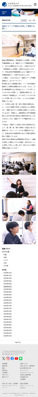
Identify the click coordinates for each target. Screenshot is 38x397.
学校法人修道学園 (25, 375)
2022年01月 (8, 336)
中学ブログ (5, 375)
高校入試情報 (24, 383)
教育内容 (4, 366)
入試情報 (4, 372)
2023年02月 (8, 300)
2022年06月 (8, 322)
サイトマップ (24, 370)
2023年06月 (8, 289)
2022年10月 (8, 311)
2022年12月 (8, 305)
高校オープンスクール (26, 385)
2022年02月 (8, 333)
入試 (5, 263)
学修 (24, 20)
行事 (5, 257)
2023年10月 (8, 278)
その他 (6, 265)
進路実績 (22, 388)
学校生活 (4, 370)
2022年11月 (8, 308)
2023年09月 (8, 281)
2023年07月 (8, 286)
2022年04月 (8, 327)
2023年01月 (8, 303)
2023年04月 (8, 295)
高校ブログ (5, 377)
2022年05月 (8, 325)
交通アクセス (24, 363)
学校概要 (4, 363)
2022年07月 (8, 319)
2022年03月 (8, 330)
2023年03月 (8, 297)
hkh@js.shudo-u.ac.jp (11, 354)
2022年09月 (8, 314)
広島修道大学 (24, 377)
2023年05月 (8, 292)
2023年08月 (8, 284)
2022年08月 (8, 316)
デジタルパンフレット (26, 372)
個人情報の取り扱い (26, 368)
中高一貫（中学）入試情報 (10, 383)
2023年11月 (8, 275)
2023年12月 (8, 273)
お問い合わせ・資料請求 (27, 366)
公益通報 (22, 379)
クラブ (6, 260)
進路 (3, 368)
